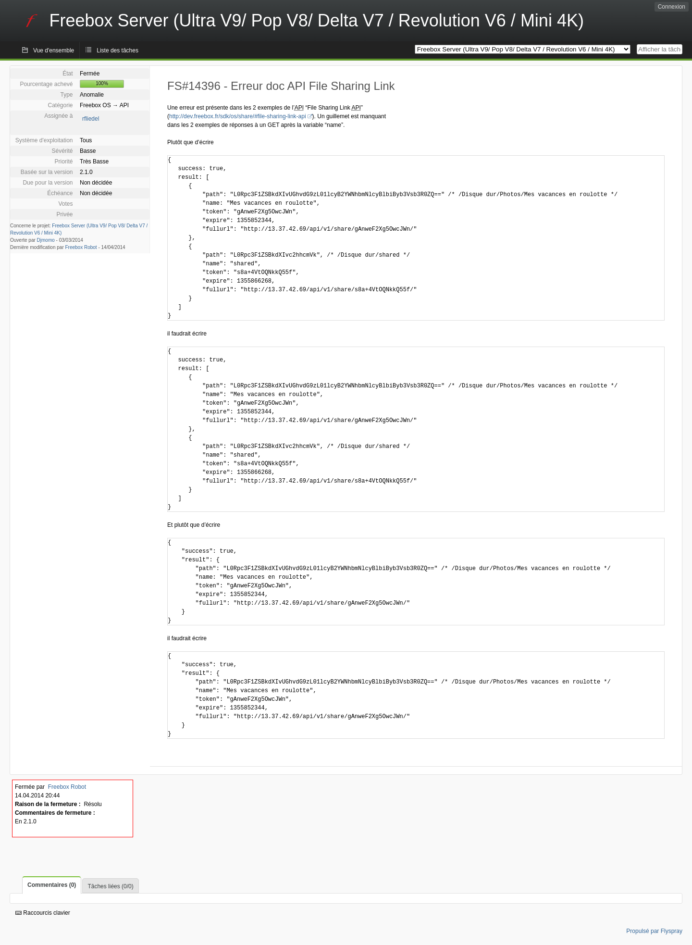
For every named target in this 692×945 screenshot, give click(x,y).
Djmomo (46, 240)
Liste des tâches (117, 50)
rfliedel (90, 118)
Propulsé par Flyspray (654, 931)
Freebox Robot (81, 247)
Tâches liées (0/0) (110, 886)
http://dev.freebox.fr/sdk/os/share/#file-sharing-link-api (237, 116)
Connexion (671, 6)
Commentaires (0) (51, 885)
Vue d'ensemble (53, 50)
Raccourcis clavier (42, 912)
